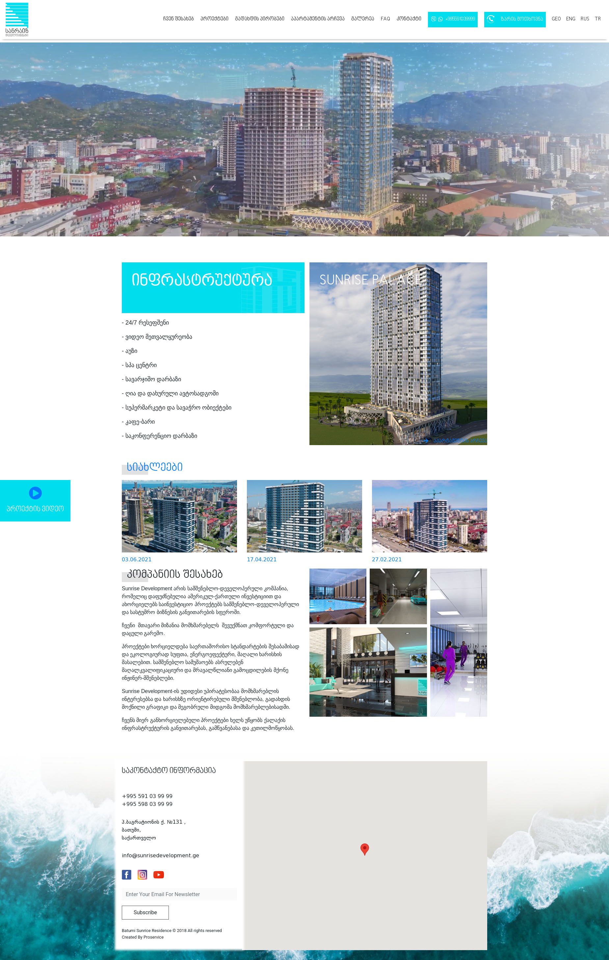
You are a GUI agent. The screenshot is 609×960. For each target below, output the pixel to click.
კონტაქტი (409, 19)
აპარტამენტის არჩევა (318, 19)
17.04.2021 (262, 559)
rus (585, 19)
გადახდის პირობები (259, 19)
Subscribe (145, 912)
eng (570, 19)
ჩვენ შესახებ (178, 19)
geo (556, 19)
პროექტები (214, 19)
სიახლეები (155, 468)
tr (598, 19)
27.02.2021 (387, 559)
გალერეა (362, 19)
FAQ (385, 19)
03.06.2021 (136, 559)
